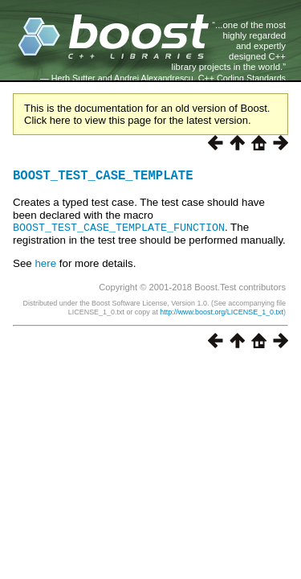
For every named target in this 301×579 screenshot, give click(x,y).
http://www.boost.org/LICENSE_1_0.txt (221, 314)
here (45, 266)
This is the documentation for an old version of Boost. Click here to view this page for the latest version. (147, 114)
